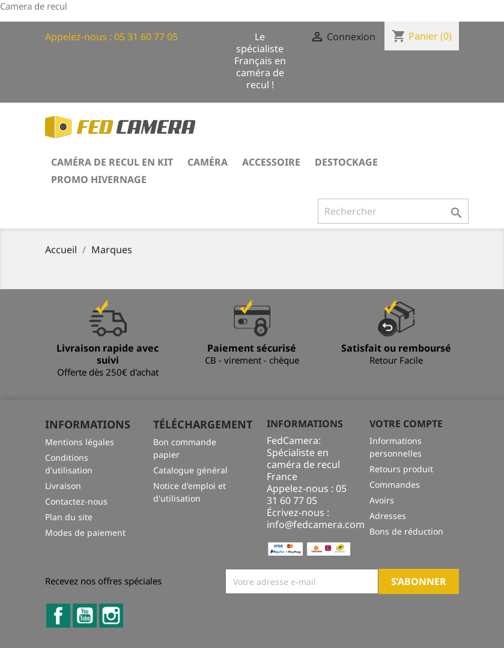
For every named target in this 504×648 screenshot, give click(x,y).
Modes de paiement (85, 532)
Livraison (63, 485)
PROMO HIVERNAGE (99, 179)
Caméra (207, 162)
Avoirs (381, 500)
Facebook (58, 616)
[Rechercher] (393, 211)
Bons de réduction (406, 531)
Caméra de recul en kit (112, 162)
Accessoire (271, 162)
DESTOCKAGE (346, 162)
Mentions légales (79, 442)
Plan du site (69, 517)
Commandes (394, 484)
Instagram (111, 616)
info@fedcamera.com (316, 524)
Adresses (387, 515)
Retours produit (401, 469)
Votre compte (406, 423)
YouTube (85, 616)
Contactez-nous (76, 501)
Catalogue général (190, 470)
